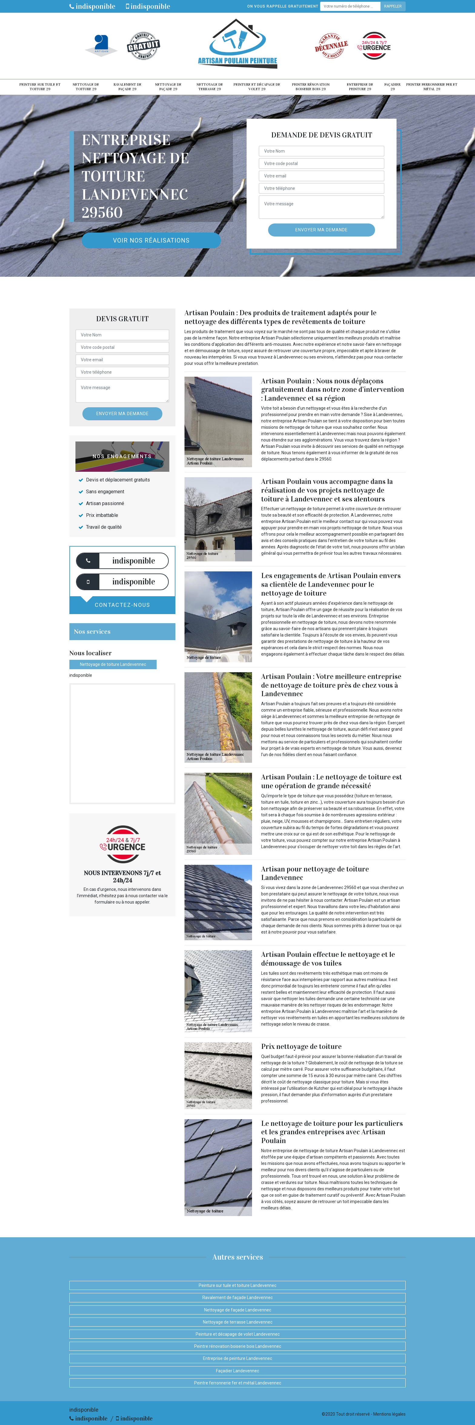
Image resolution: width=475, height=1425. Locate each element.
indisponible (92, 6)
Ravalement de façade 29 (127, 86)
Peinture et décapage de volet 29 (257, 86)
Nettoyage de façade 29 (168, 86)
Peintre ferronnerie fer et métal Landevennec (237, 1382)
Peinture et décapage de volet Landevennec (238, 1334)
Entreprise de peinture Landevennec (237, 1358)
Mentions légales (389, 1414)
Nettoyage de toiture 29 (86, 86)
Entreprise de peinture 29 (360, 86)
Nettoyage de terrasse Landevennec (237, 1322)
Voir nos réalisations (151, 240)
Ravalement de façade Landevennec (237, 1297)
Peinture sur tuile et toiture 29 (40, 86)
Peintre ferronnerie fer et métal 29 (431, 86)
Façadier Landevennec (237, 1370)
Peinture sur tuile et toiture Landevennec (237, 1285)
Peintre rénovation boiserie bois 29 (311, 86)
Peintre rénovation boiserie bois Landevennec (237, 1346)
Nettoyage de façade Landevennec (237, 1310)
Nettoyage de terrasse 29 (210, 86)
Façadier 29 (392, 86)
